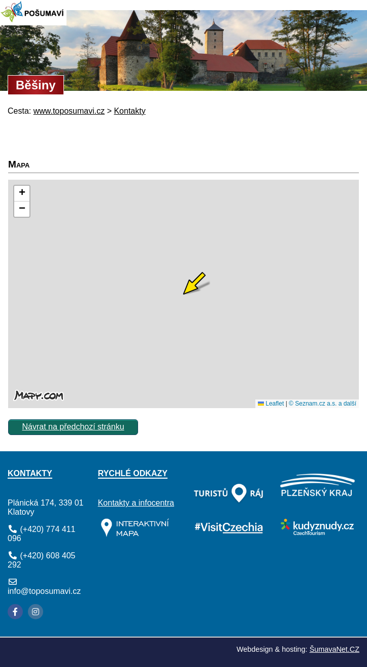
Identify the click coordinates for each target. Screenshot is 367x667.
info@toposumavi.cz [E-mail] (44, 591)
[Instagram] (35, 611)
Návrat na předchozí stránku (73, 426)
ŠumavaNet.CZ (334, 649)
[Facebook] (15, 611)
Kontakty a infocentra (136, 502)
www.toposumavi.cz (69, 111)
